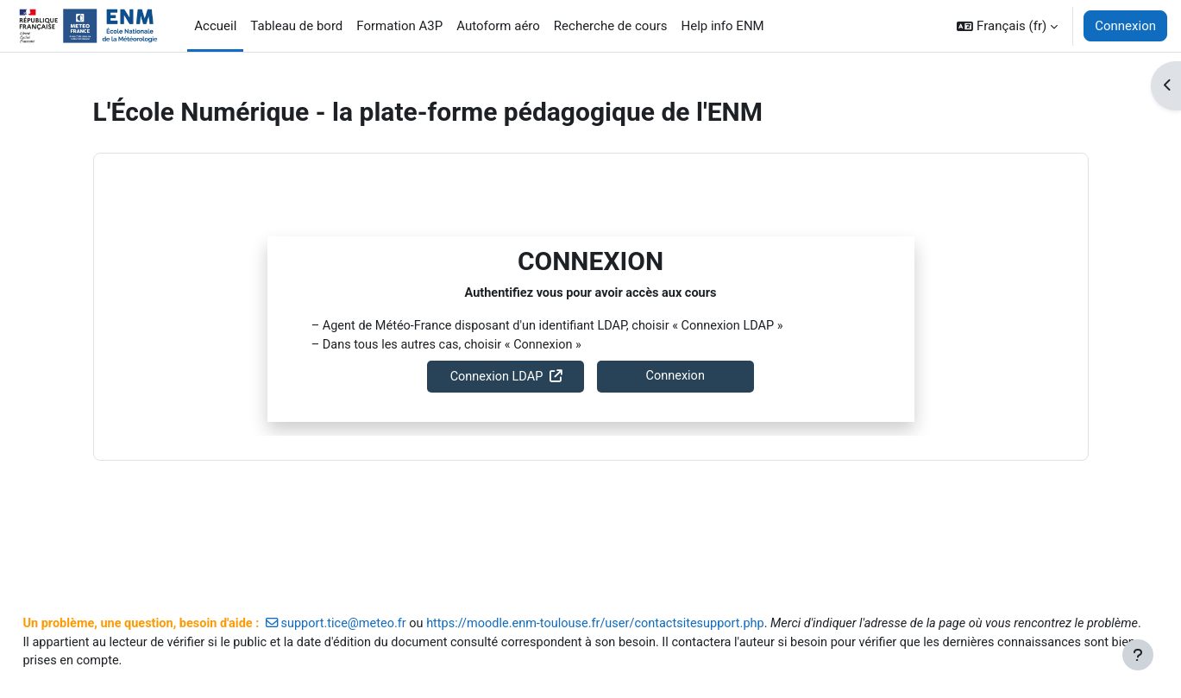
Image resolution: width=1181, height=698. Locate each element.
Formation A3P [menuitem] (399, 26)
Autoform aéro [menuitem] (498, 26)
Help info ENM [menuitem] (722, 26)
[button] (1007, 26)
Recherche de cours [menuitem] (611, 26)
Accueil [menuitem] (215, 26)
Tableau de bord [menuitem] (296, 26)
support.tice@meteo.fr (393, 602)
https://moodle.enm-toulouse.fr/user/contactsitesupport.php (654, 602)
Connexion (1125, 26)
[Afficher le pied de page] (1137, 654)
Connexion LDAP (497, 378)
